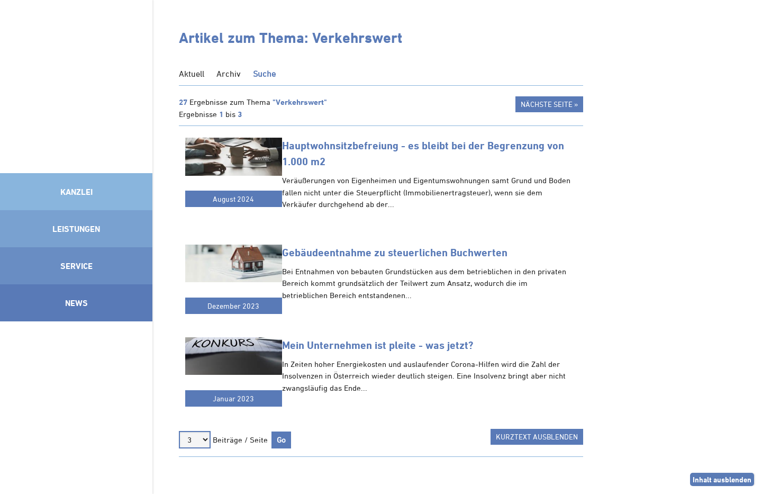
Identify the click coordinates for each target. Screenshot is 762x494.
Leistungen (76, 228)
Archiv (228, 73)
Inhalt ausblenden (722, 479)
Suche (264, 73)
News (76, 303)
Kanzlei (76, 191)
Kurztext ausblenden (537, 436)
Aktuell (191, 73)
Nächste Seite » (549, 104)
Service (76, 266)
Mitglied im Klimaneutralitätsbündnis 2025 (76, 405)
